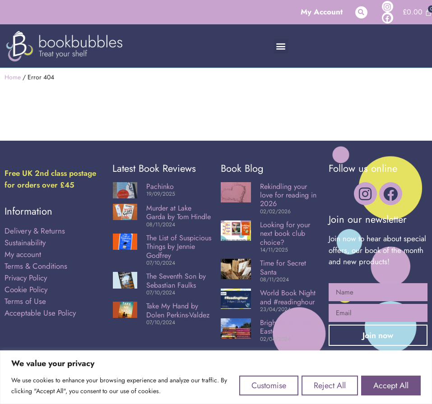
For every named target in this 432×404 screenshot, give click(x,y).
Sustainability (25, 242)
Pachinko (160, 186)
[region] (216, 377)
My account (23, 254)
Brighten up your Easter (285, 326)
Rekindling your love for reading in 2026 (288, 195)
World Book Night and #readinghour (288, 297)
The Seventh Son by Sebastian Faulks (176, 280)
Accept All (390, 385)
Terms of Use (25, 301)
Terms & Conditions (36, 266)
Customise (263, 385)
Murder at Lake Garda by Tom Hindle (178, 212)
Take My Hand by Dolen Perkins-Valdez (177, 310)
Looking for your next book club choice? (285, 233)
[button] (361, 12)
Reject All (327, 385)
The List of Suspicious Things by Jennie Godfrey (178, 246)
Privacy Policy (26, 277)
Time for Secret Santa (283, 267)
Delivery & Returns (35, 230)
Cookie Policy (26, 289)
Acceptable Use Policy (41, 313)
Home (13, 77)
